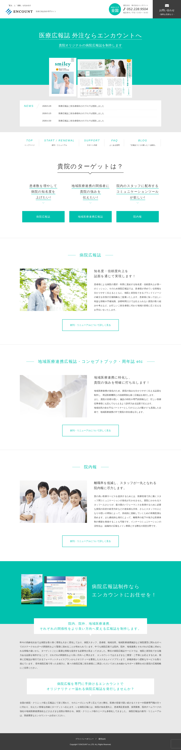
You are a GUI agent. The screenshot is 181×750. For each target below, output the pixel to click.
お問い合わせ (167, 9)
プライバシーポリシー (84, 739)
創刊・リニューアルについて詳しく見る (90, 325)
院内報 (137, 216)
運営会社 (102, 739)
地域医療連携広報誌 (90, 216)
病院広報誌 (43, 216)
